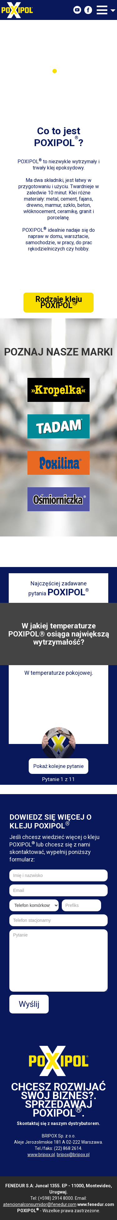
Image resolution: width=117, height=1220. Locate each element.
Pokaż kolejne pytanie (58, 766)
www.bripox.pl (41, 1154)
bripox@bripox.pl (73, 1154)
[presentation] (60, 1025)
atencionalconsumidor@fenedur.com (39, 1204)
